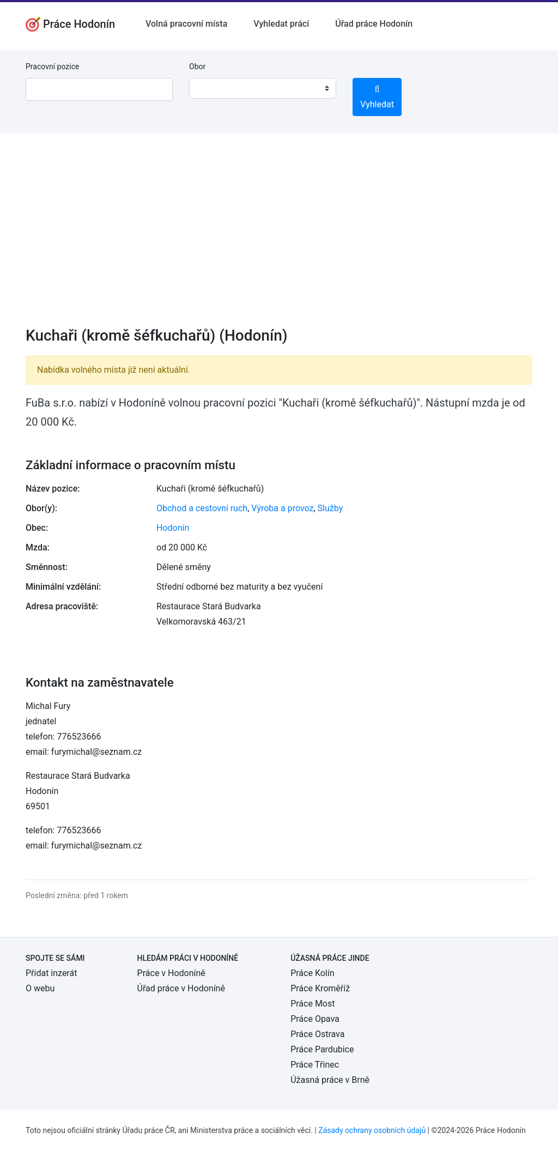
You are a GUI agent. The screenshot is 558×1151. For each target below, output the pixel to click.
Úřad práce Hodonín (374, 24)
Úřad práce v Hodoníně (181, 988)
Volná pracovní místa (186, 24)
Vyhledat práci (281, 24)
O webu (40, 988)
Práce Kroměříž (320, 988)
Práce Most (312, 1003)
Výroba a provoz (282, 508)
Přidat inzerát (51, 973)
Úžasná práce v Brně (329, 1080)
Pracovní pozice (52, 66)
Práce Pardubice (322, 1049)
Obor (197, 66)
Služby (330, 508)
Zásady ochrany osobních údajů (372, 1130)
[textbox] (211, 88)
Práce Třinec (314, 1064)
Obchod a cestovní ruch (201, 508)
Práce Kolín (312, 973)
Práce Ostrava (317, 1034)
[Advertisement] (279, 237)
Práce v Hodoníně (171, 973)
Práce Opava (314, 1019)
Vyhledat (377, 97)
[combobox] (262, 88)
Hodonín (172, 528)
